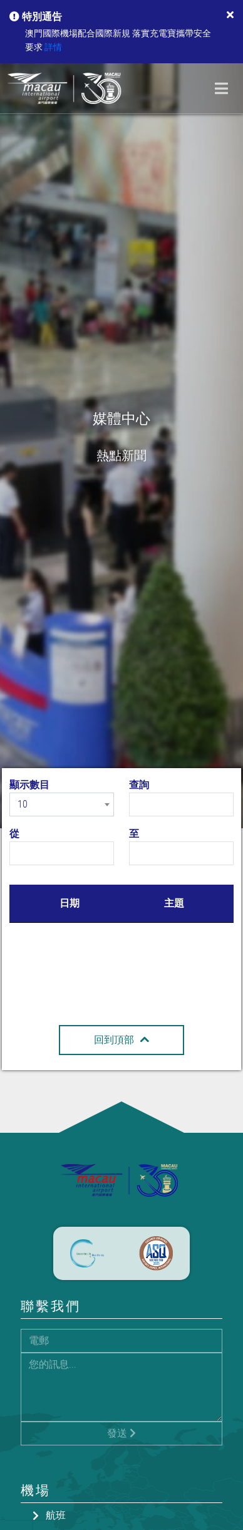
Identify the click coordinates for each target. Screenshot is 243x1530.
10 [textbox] (23, 804)
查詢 (139, 785)
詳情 (53, 47)
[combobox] (61, 804)
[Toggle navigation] (221, 88)
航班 (56, 1515)
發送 (121, 1433)
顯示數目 (29, 785)
